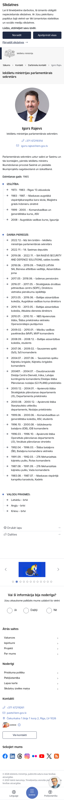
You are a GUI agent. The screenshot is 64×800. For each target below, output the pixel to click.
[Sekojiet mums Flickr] (34, 756)
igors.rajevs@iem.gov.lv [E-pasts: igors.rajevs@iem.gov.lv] (34, 146)
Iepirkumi (9, 643)
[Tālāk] (58, 569)
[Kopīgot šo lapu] (32, 534)
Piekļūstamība (12, 677)
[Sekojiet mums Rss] (56, 756)
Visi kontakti (20, 735)
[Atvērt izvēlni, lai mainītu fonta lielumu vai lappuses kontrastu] (50, 794)
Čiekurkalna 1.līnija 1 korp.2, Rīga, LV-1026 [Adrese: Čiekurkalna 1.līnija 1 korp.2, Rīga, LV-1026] (31, 718)
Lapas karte (11, 683)
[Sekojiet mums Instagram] (27, 756)
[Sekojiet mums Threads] (19, 756)
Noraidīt (16, 35)
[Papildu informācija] (19, 725)
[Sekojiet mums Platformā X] (49, 756)
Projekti (8, 648)
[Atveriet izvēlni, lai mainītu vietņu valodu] (14, 794)
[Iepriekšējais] (6, 569)
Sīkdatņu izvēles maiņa (17, 688)
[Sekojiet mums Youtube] (41, 756)
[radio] (12, 610)
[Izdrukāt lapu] (32, 528)
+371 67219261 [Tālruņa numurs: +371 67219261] (15, 707)
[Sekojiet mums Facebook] (5, 756)
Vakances (9, 637)
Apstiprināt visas (47, 35)
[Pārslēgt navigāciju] (32, 793)
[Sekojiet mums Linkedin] (12, 756)
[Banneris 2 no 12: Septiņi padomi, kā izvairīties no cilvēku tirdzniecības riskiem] (32, 569)
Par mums (10, 653)
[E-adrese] (9, 725)
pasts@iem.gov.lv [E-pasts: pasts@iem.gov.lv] (16, 712)
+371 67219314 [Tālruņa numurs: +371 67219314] (34, 140)
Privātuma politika (14, 672)
